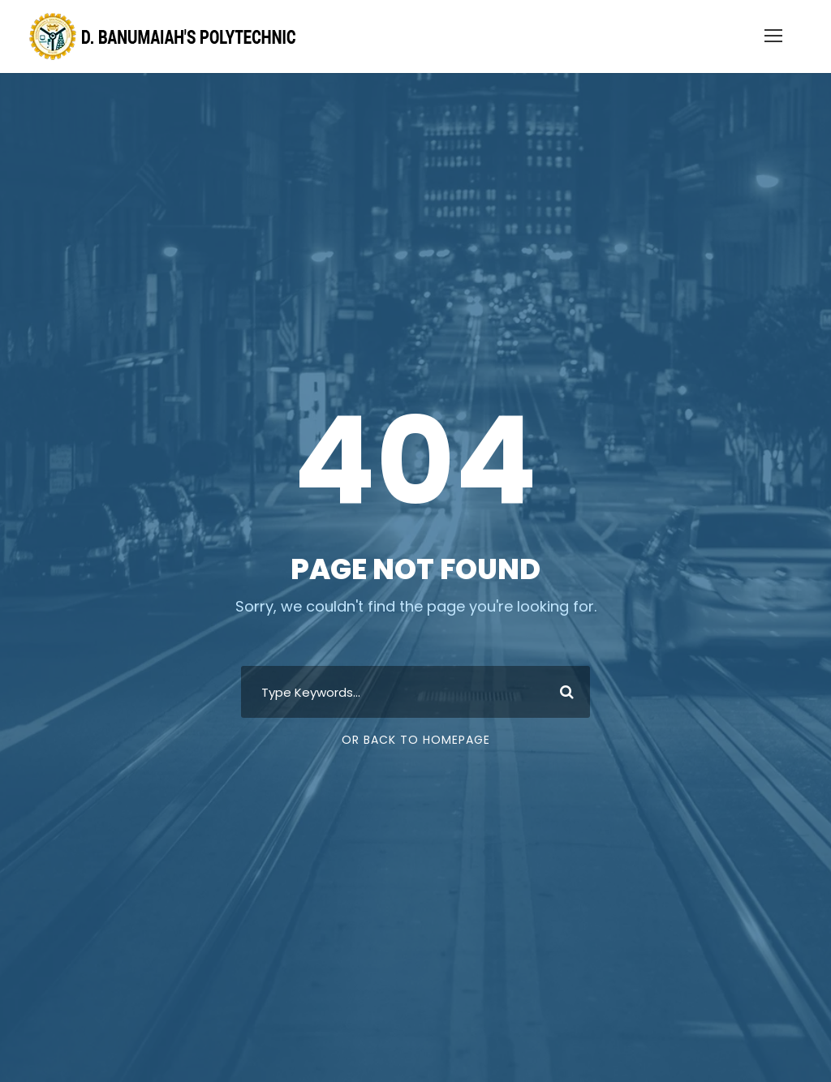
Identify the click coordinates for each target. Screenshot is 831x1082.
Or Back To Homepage (416, 740)
